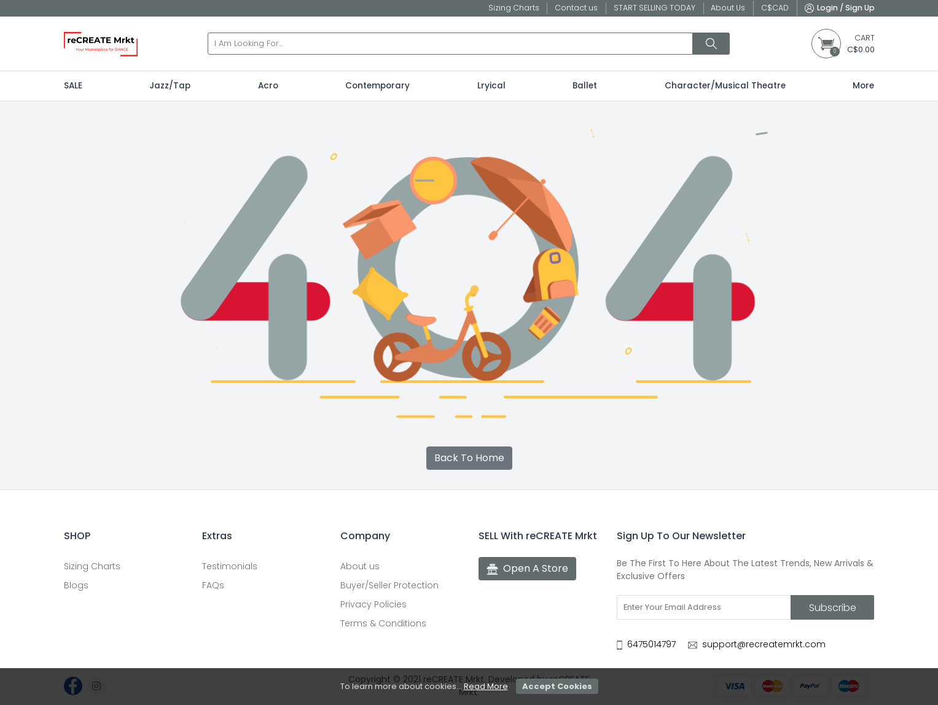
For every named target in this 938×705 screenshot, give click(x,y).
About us (360, 566)
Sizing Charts (92, 566)
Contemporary (377, 86)
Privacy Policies (373, 604)
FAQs (213, 585)
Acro (268, 86)
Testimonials (229, 566)
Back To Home (469, 458)
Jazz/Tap (169, 86)
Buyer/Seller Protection (389, 585)
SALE (73, 86)
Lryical (491, 86)
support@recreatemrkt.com (764, 644)
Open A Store (527, 568)
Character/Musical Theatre (725, 86)
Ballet (585, 86)
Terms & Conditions (383, 623)
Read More (486, 686)
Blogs (76, 585)
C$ (775, 7)
